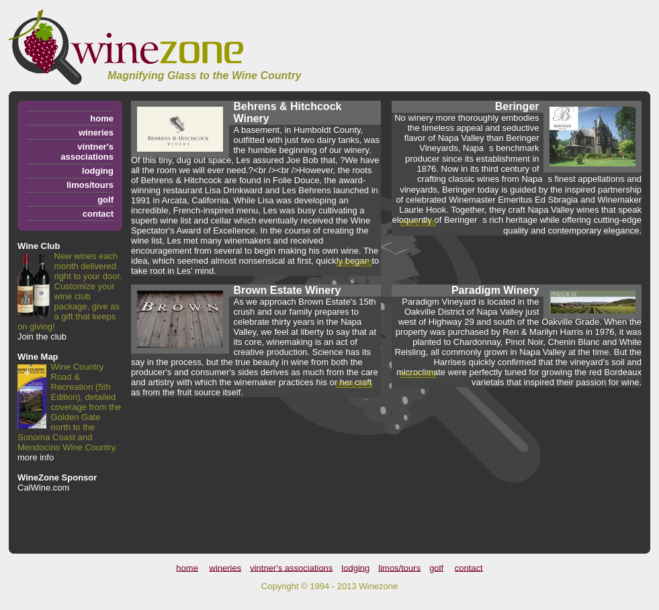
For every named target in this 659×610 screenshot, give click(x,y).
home (102, 118)
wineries (96, 133)
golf (105, 200)
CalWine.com (43, 487)
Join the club (42, 337)
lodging (98, 171)
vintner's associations (87, 152)
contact (98, 214)
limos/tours (90, 185)
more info (35, 457)
